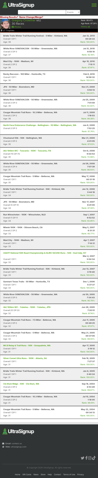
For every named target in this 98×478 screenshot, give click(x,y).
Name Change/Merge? (31, 17)
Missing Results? (9, 17)
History (85, 26)
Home (17, 474)
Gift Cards (26, 474)
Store (43, 474)
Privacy (80, 474)
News (36, 474)
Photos (16, 27)
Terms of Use (69, 474)
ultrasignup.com (18, 446)
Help (50, 474)
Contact (57, 474)
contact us (17, 443)
